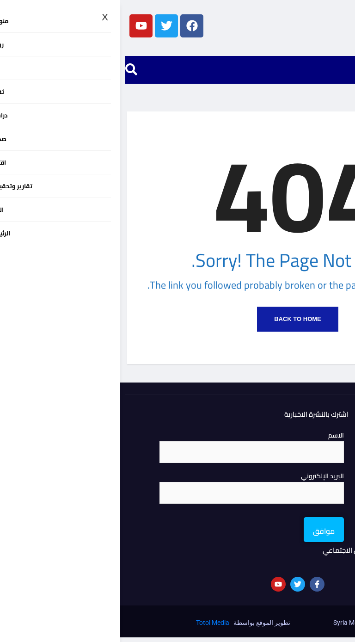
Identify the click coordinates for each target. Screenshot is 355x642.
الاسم (216, 440)
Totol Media (92, 627)
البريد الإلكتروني (202, 480)
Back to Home (177, 323)
